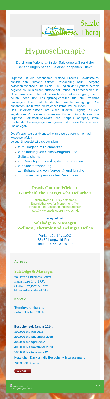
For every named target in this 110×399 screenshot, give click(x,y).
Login (98, 385)
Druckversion (17, 386)
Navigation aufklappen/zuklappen (55, 5)
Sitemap (28, 386)
